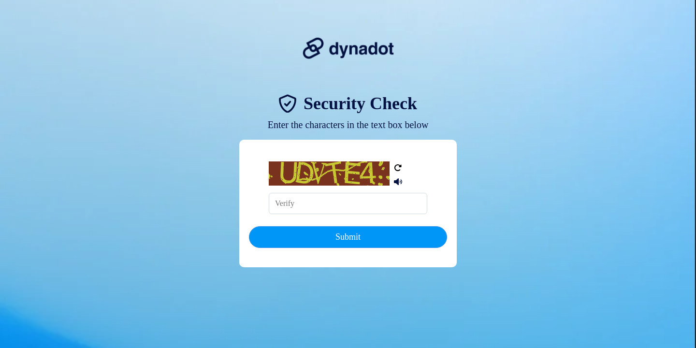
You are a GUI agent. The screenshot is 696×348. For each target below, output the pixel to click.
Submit (348, 237)
